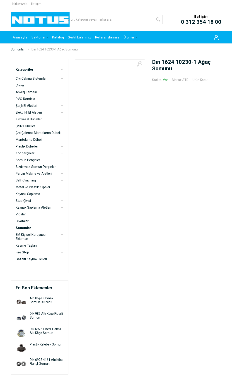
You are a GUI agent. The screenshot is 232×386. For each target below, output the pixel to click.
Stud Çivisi (23, 201)
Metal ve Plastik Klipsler (33, 187)
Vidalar (21, 214)
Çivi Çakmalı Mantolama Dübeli (38, 133)
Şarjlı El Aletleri (26, 106)
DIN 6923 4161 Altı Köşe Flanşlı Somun (46, 361)
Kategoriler (39, 69)
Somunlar (18, 49)
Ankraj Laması (26, 92)
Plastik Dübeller (27, 146)
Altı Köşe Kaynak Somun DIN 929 (41, 300)
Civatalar (22, 221)
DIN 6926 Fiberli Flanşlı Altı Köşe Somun (45, 331)
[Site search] (108, 19)
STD (185, 80)
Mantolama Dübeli (29, 140)
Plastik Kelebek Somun (46, 344)
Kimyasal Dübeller (29, 119)
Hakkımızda (19, 3)
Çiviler (20, 85)
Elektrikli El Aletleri (29, 112)
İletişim (36, 3)
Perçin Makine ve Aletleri (34, 174)
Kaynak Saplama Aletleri (33, 207)
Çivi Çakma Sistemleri (31, 78)
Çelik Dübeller (25, 126)
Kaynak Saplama (28, 194)
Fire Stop (22, 252)
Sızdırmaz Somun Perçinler (36, 167)
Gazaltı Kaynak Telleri (31, 259)
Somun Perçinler (28, 160)
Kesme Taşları (26, 245)
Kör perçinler (25, 153)
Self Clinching (26, 180)
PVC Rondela (25, 99)
